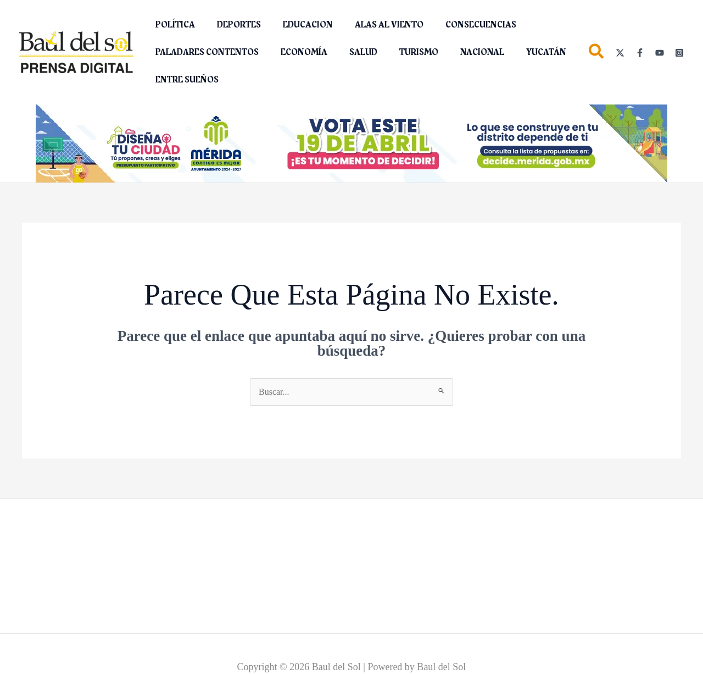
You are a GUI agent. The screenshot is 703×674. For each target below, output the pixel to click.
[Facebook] (639, 52)
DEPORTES (232, 24)
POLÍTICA (173, 24)
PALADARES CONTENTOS (204, 52)
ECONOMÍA (297, 52)
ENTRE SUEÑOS (184, 79)
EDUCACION (297, 24)
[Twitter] (620, 52)
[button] (597, 54)
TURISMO (403, 52)
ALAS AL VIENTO (373, 24)
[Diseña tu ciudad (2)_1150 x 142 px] (351, 142)
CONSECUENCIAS (461, 24)
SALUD (352, 52)
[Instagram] (679, 52)
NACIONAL (462, 52)
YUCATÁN (522, 52)
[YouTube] (659, 52)
